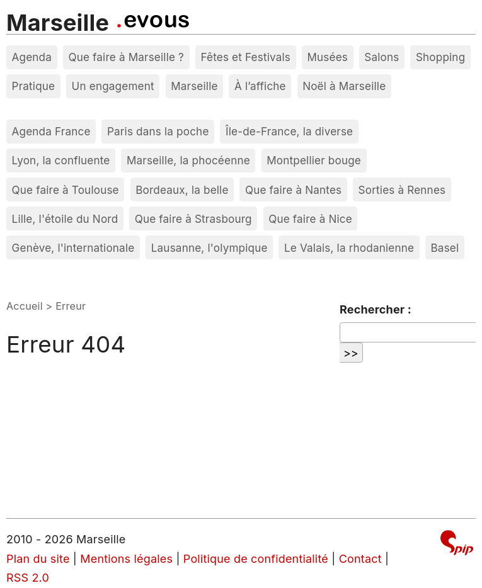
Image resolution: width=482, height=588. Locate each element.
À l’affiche (260, 86)
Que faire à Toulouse (65, 189)
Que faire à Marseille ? (126, 57)
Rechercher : (375, 309)
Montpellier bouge (314, 160)
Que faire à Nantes (293, 189)
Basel (444, 247)
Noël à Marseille (344, 86)
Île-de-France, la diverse (289, 131)
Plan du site (38, 558)
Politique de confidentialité (255, 558)
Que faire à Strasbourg (193, 218)
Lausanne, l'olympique (209, 247)
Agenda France (51, 131)
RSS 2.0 (27, 577)
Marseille (57, 23)
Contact (360, 558)
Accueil (24, 306)
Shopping (440, 57)
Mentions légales (126, 558)
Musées (327, 57)
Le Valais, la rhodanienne (349, 247)
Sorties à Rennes (402, 189)
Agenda (32, 57)
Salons (381, 57)
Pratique (33, 86)
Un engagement (113, 86)
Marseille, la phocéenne (188, 160)
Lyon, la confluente (61, 160)
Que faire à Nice (310, 218)
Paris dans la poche (158, 131)
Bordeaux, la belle (181, 189)
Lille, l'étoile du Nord (65, 218)
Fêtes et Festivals (245, 57)
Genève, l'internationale (73, 247)
